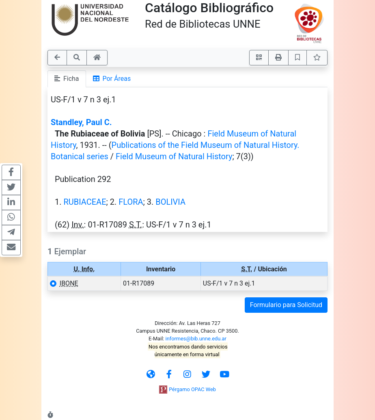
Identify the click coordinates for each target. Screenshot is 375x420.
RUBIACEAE (84, 202)
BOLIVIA (170, 202)
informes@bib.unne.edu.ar (196, 339)
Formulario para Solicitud (286, 305)
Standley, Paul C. (81, 122)
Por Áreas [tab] (112, 78)
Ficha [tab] (66, 78)
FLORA (131, 202)
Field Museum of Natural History (174, 156)
